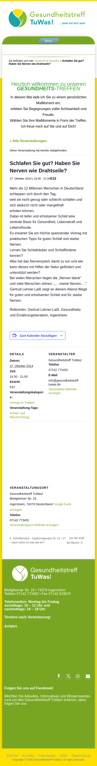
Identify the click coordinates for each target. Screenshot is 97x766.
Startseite (40, 60)
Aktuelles (54, 60)
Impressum (47, 756)
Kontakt (28, 756)
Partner (12, 756)
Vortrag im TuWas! (22, 402)
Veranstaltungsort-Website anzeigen (34, 525)
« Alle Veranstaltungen (28, 141)
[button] (58, 676)
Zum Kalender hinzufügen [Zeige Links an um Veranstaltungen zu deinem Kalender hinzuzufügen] (38, 335)
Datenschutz (81, 756)
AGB (63, 756)
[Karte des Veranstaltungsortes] (48, 453)
